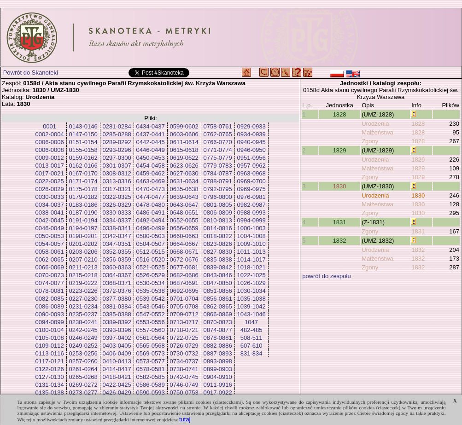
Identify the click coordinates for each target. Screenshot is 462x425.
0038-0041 (49, 212)
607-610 (251, 345)
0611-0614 (184, 142)
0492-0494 (150, 220)
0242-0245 (83, 329)
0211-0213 (83, 267)
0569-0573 (150, 353)
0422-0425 (117, 384)
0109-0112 (49, 345)
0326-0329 (117, 204)
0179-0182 (83, 196)
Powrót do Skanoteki (30, 72)
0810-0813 (218, 220)
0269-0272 (83, 384)
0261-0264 (83, 369)
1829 (339, 150)
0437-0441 (150, 134)
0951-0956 (251, 157)
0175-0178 (83, 189)
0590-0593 (150, 392)
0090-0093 (49, 314)
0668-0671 (184, 251)
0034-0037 (49, 204)
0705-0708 (184, 306)
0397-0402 (117, 337)
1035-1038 (251, 298)
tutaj (185, 419)
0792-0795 (218, 189)
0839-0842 (218, 267)
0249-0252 (83, 345)
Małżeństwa (377, 132)
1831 (339, 222)
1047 (251, 322)
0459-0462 (150, 173)
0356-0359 (117, 259)
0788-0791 (218, 181)
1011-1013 (251, 251)
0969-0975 (251, 189)
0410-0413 (117, 361)
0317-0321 (117, 189)
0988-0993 (251, 212)
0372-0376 (117, 290)
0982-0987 (251, 204)
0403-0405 (117, 345)
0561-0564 (150, 337)
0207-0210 (83, 259)
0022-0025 (49, 181)
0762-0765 (218, 134)
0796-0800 (218, 196)
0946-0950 (251, 149)
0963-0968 (251, 173)
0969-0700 (251, 181)
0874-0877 (218, 329)
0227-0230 (83, 298)
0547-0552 (150, 314)
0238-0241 (83, 322)
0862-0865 (218, 306)
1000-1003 (251, 228)
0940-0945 (251, 142)
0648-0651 (184, 212)
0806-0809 (218, 212)
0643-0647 (184, 204)
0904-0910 (218, 376)
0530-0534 (150, 282)
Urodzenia (375, 123)
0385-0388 (117, 314)
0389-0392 (117, 322)
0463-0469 (150, 181)
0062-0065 (49, 259)
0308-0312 (117, 173)
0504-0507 (150, 243)
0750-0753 (184, 392)
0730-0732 (184, 353)
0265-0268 (83, 376)
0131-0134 (49, 384)
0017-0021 (49, 173)
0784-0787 (218, 173)
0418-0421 (117, 376)
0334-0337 (117, 220)
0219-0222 (83, 282)
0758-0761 (218, 126)
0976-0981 (251, 196)
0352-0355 (117, 251)
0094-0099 (49, 322)
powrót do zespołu (326, 276)
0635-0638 (184, 189)
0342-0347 (117, 236)
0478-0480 (150, 204)
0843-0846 (218, 275)
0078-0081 (49, 290)
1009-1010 (251, 243)
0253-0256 (83, 353)
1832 (339, 240)
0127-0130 (49, 376)
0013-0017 (49, 165)
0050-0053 (49, 236)
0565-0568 (150, 345)
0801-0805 (218, 204)
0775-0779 (218, 157)
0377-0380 (117, 298)
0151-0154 (83, 142)
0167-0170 (83, 173)
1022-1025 (251, 275)
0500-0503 (150, 236)
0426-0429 (117, 392)
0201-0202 (83, 243)
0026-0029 (49, 189)
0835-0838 (218, 259)
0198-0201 (83, 236)
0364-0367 (117, 275)
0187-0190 (83, 212)
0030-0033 (49, 196)
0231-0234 (83, 306)
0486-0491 (150, 212)
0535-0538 (150, 290)
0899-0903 (218, 369)
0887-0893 (218, 353)
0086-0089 (49, 306)
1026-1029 (251, 282)
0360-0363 (117, 267)
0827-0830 (218, 251)
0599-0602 (184, 126)
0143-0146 (83, 126)
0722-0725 (184, 337)
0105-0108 (49, 337)
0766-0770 (218, 142)
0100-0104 (49, 329)
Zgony (370, 141)
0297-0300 (117, 157)
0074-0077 (49, 282)
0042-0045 (49, 220)
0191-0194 (83, 220)
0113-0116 (49, 353)
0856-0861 (218, 298)
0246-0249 (83, 337)
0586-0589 (150, 384)
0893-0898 (218, 361)
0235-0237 (83, 314)
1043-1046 (251, 314)
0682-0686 (184, 275)
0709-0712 (184, 314)
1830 (339, 186)
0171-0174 (83, 181)
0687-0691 (184, 282)
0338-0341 (117, 228)
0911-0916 (218, 384)
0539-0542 (150, 298)
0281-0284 (117, 126)
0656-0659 (184, 228)
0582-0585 (150, 376)
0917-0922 (218, 392)
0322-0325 (117, 196)
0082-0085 (49, 298)
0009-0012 (49, 157)
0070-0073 (49, 275)
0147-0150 (83, 134)
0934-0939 (251, 134)
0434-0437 (150, 126)
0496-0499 (150, 228)
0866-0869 (218, 314)
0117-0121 (49, 361)
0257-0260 (83, 361)
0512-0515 (150, 251)
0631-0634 (184, 181)
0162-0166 (83, 165)
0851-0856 (218, 290)
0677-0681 (184, 267)
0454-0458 (150, 165)
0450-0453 (150, 157)
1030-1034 (251, 290)
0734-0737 (184, 361)
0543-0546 (150, 306)
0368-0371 (117, 282)
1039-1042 (251, 306)
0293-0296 (117, 149)
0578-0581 (150, 369)
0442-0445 (150, 142)
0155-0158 (83, 149)
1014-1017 (251, 259)
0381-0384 (117, 306)
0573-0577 (150, 361)
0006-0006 (49, 142)
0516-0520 (150, 259)
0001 (49, 126)
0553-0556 (150, 322)
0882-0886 (218, 345)
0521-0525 (150, 267)
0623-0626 (184, 165)
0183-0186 (83, 204)
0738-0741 (184, 369)
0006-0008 (49, 149)
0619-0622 (184, 157)
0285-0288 (117, 134)
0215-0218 (83, 275)
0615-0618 (184, 149)
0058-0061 (49, 251)
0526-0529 (150, 275)
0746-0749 (184, 384)
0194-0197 (83, 228)
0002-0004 (49, 134)
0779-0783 (218, 165)
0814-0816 (218, 228)
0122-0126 (49, 369)
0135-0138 (49, 392)
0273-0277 (83, 392)
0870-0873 (218, 322)
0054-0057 (49, 243)
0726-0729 (184, 345)
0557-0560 (150, 329)
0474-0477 (150, 196)
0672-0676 (184, 259)
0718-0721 (184, 329)
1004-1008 (251, 236)
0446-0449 (150, 149)
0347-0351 (117, 243)
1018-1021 (251, 267)
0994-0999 (251, 220)
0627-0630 (184, 173)
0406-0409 (117, 353)
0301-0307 (117, 165)
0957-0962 (251, 165)
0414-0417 (117, 369)
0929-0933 (251, 126)
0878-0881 (218, 337)
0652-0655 (184, 220)
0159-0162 (83, 157)
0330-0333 (117, 212)
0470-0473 (150, 189)
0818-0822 (218, 236)
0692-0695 (184, 290)
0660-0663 (184, 236)
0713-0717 (184, 322)
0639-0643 (184, 196)
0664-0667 (184, 243)
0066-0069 (49, 267)
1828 (339, 114)
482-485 (251, 329)
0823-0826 (218, 243)
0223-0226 (83, 290)
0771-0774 (218, 149)
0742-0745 (184, 376)
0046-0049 (49, 228)
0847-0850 (218, 282)
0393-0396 (117, 329)
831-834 (251, 353)
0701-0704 (184, 298)
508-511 (251, 337)
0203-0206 (83, 251)
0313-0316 (117, 181)
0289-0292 (117, 142)
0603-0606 (184, 134)
